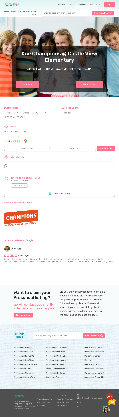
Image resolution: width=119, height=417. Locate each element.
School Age (41, 405)
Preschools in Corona (22, 369)
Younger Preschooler (45, 399)
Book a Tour (89, 84)
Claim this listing (59, 193)
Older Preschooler (43, 402)
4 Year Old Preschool (64, 402)
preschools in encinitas (55, 369)
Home (6, 11)
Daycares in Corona (54, 377)
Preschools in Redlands (55, 373)
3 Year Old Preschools (65, 399)
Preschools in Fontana (23, 352)
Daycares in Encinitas (93, 369)
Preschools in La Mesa (55, 364)
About (79, 406)
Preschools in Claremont (24, 373)
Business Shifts (70, 108)
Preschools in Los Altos (55, 352)
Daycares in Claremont (94, 373)
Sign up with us (23, 315)
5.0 (8, 141)
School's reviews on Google (18, 240)
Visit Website (14, 157)
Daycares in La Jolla (92, 364)
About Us (62, 5)
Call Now (28, 84)
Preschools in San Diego (24, 360)
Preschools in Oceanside (56, 360)
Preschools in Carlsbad (55, 356)
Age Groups (10, 126)
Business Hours (12, 108)
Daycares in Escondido (94, 352)
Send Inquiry (27, 148)
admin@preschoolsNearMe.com (90, 396)
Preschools (15, 11)
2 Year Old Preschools (65, 396)
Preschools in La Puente (24, 356)
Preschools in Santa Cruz (24, 377)
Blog (72, 5)
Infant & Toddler (43, 396)
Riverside (25, 11)
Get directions (19, 185)
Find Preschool (103, 13)
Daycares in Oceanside (94, 377)
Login (109, 4)
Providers (82, 5)
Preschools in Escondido (24, 347)
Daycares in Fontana (93, 347)
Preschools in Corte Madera (25, 364)
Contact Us (95, 5)
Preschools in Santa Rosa (56, 347)
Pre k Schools (62, 405)
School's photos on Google (18, 202)
